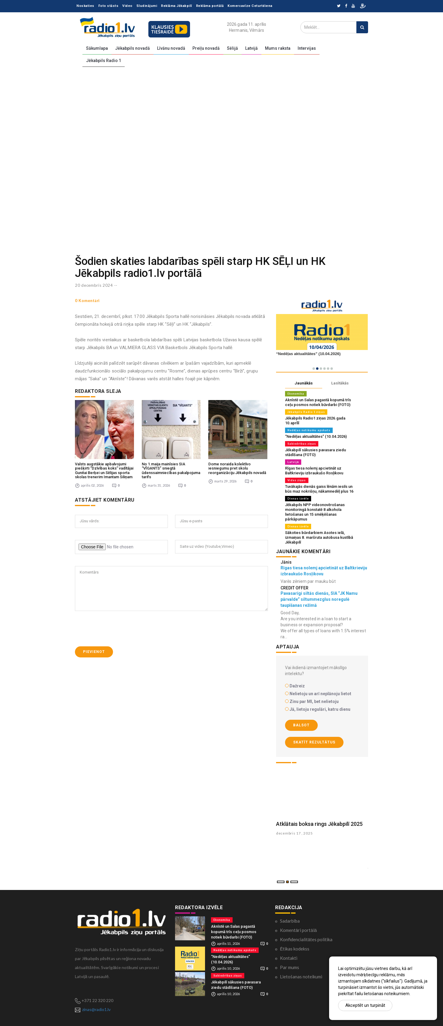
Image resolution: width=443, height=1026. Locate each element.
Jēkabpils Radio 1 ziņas (306, 412)
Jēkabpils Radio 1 (103, 60)
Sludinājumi (146, 6)
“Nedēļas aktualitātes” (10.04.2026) (316, 436)
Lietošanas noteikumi (301, 976)
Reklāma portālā (210, 6)
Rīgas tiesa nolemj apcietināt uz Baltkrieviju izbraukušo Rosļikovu (314, 470)
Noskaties (85, 6)
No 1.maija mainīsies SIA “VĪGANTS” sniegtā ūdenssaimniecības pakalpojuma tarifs (171, 470)
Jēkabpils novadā (132, 48)
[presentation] (120, 628)
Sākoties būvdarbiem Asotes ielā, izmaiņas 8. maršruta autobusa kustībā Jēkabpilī (319, 537)
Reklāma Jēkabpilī (176, 6)
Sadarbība (290, 921)
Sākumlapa (97, 48)
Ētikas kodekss (294, 948)
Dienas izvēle (298, 498)
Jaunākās (304, 383)
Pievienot (94, 652)
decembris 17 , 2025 (294, 833)
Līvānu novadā (171, 48)
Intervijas (307, 48)
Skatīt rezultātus (314, 742)
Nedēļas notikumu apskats (308, 430)
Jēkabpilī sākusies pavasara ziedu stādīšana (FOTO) (315, 452)
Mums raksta (277, 48)
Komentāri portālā (298, 930)
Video (127, 6)
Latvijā (251, 48)
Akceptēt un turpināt (365, 1005)
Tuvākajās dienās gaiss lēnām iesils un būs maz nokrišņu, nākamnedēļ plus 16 (319, 489)
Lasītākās (340, 383)
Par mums (289, 967)
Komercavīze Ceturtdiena (249, 6)
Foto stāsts (108, 6)
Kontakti (288, 958)
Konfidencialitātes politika (306, 939)
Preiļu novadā (206, 48)
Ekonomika (295, 393)
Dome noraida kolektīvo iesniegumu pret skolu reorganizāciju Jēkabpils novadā (237, 468)
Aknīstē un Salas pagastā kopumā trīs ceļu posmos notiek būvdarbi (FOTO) (318, 402)
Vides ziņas (296, 480)
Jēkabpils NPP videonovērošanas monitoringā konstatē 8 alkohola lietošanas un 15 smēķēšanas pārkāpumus (315, 512)
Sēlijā (232, 48)
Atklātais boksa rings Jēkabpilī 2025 (319, 824)
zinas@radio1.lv (96, 1009)
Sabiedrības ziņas (301, 443)
